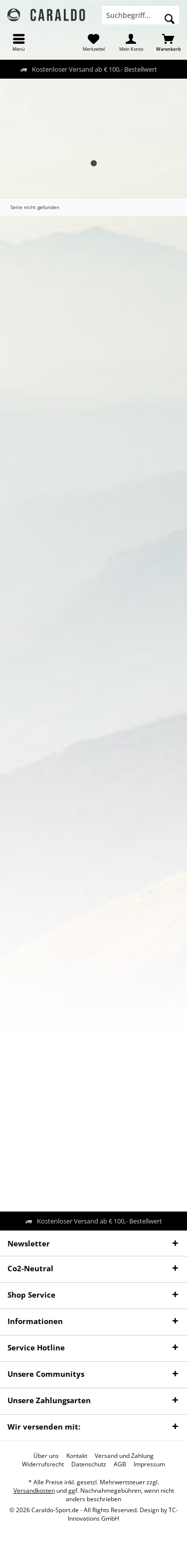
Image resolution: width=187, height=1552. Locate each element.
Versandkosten (34, 1490)
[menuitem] (18, 42)
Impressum (149, 1464)
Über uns (46, 1456)
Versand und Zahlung (124, 1456)
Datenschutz (88, 1464)
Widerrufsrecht (43, 1464)
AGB (120, 1464)
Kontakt (76, 1456)
